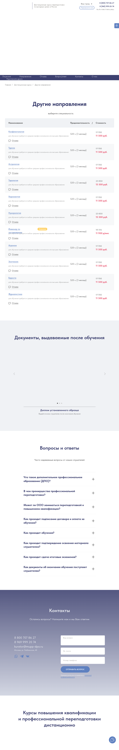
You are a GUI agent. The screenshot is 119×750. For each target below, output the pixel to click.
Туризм (11, 148)
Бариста (12, 278)
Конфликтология (16, 131)
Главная (8, 85)
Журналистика (15, 294)
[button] (86, 7)
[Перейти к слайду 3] (61, 403)
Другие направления (43, 85)
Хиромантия (14, 196)
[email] (83, 651)
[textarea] (83, 640)
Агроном (12, 245)
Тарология (13, 180)
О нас (94, 76)
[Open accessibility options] (116, 25)
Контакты (79, 76)
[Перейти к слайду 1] (57, 403)
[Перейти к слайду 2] (59, 403)
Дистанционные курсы (22, 85)
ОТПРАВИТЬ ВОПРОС (75, 669)
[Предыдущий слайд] (14, 374)
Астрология (13, 164)
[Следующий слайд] (105, 374)
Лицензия (6, 76)
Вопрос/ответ (61, 76)
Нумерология (14, 213)
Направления (25, 76)
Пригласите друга (14, 79)
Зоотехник (13, 261)
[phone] (83, 660)
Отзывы (43, 76)
